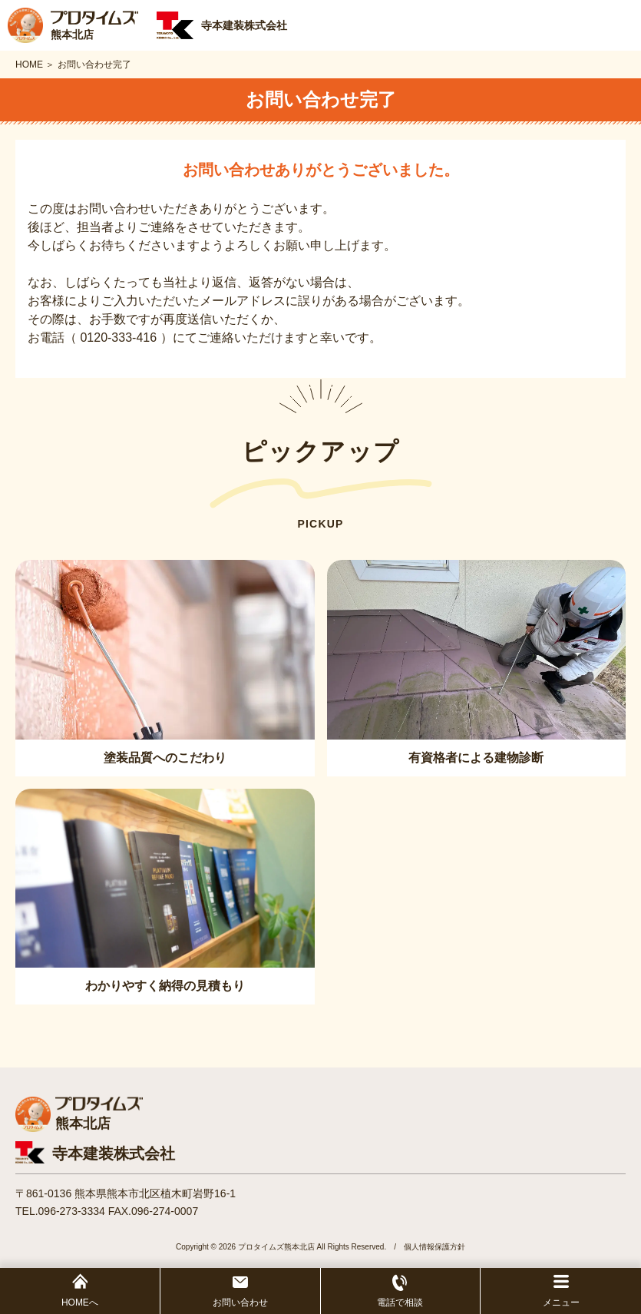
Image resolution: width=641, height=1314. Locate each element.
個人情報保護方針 (434, 1247)
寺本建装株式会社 (113, 1153)
